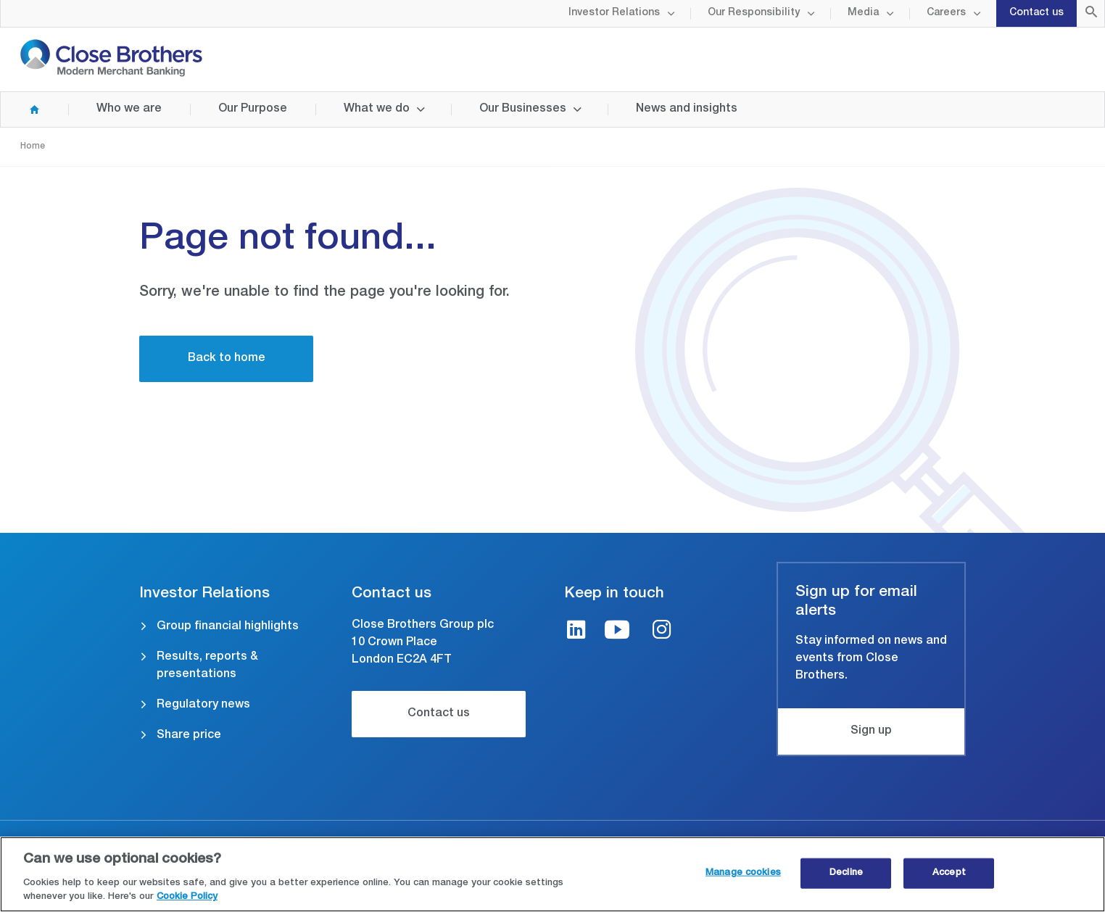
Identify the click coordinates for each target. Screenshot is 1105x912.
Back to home (226, 359)
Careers (946, 13)
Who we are (129, 109)
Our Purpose (252, 109)
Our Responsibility (754, 13)
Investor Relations (614, 13)
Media (863, 13)
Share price (189, 736)
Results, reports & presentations (207, 666)
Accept (949, 873)
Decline (846, 873)
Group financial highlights (228, 627)
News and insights (686, 109)
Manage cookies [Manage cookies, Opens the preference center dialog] (743, 873)
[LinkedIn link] (576, 632)
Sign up (871, 731)
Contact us (1036, 13)
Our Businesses (522, 109)
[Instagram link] (662, 632)
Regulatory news (203, 705)
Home (20, 109)
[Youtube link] (617, 632)
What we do (377, 109)
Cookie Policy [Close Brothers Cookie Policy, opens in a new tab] (187, 898)
